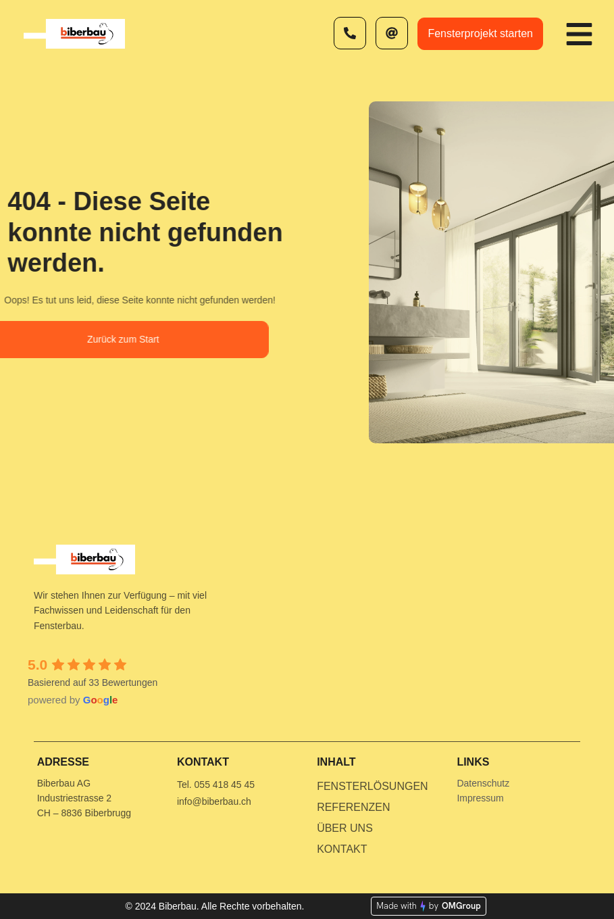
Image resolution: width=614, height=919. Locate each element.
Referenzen (353, 807)
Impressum (480, 798)
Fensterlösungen (372, 786)
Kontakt (342, 849)
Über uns (345, 828)
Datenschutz (483, 783)
